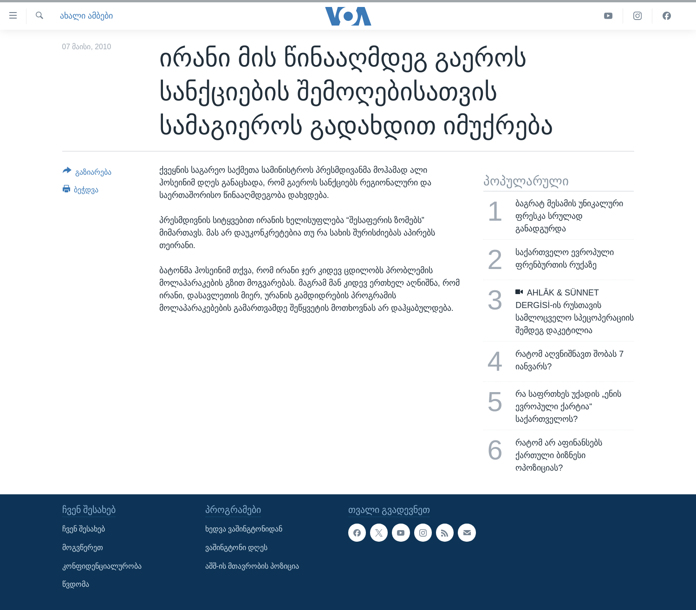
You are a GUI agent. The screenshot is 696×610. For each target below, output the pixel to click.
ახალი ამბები (86, 15)
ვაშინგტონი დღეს (236, 547)
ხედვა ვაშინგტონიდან (243, 529)
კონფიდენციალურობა (102, 566)
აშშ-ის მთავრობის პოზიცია (252, 566)
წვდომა (75, 584)
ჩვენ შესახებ (83, 529)
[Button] (87, 174)
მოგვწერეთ (82, 547)
